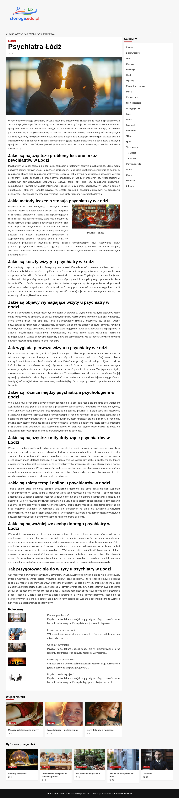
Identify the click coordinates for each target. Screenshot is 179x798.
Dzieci (129, 58)
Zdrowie (130, 186)
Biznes (129, 47)
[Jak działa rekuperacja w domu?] (123, 759)
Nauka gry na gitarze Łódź (61, 659)
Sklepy (129, 136)
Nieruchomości (133, 102)
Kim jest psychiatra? (58, 615)
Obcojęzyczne (133, 108)
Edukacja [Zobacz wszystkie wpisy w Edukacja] (46, 767)
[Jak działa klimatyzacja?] (89, 759)
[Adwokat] (157, 759)
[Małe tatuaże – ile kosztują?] (63, 714)
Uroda (129, 169)
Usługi (129, 175)
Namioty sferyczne (17, 773)
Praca (129, 114)
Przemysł (130, 125)
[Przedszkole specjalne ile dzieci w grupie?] (56, 759)
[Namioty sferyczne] (22, 759)
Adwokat (147, 773)
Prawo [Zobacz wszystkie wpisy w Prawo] (146, 767)
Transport (131, 152)
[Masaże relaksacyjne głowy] (24, 714)
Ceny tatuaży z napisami (100, 730)
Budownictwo (133, 53)
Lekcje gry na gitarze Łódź (61, 629)
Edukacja (130, 69)
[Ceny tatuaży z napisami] (103, 714)
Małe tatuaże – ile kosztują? (62, 730)
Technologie (132, 147)
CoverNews (105, 793)
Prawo (129, 119)
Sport (129, 141)
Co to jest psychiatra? (58, 644)
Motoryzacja (132, 97)
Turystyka (131, 158)
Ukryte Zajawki (133, 164)
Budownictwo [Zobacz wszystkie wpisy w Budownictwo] (82, 767)
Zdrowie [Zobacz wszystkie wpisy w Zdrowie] (12, 41)
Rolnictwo (131, 130)
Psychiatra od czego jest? (60, 674)
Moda (129, 91)
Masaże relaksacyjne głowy (23, 730)
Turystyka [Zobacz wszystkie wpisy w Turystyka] (12, 767)
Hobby (129, 75)
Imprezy (130, 80)
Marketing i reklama (135, 86)
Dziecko (130, 64)
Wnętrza (130, 180)
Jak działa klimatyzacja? (88, 773)
